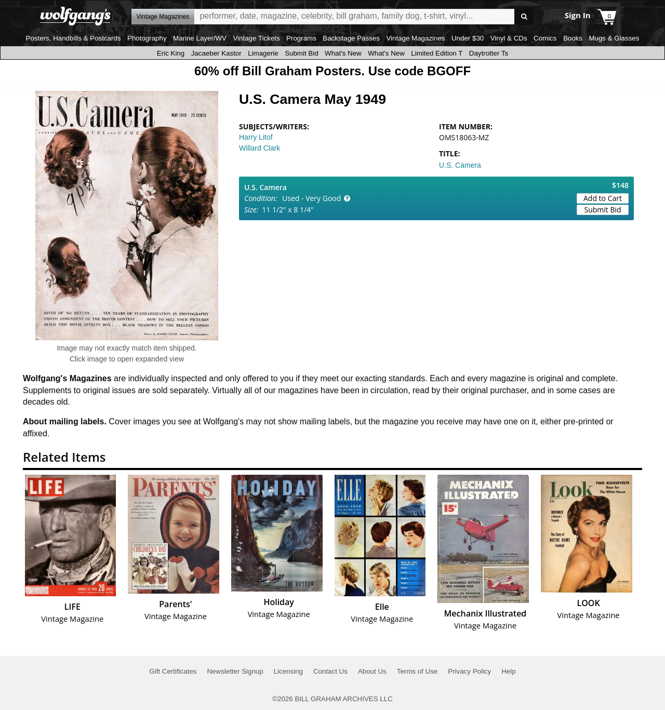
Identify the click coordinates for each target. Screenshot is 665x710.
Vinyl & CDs (508, 38)
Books (572, 38)
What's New (343, 53)
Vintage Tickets (256, 38)
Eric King (170, 53)
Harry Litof (256, 137)
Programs (301, 38)
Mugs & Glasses (614, 38)
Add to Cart (602, 198)
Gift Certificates (172, 671)
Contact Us (330, 671)
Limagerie (263, 53)
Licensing (288, 671)
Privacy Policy (469, 671)
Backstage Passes (351, 38)
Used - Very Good (311, 198)
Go (524, 17)
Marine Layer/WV (200, 38)
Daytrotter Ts (488, 53)
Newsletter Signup (235, 671)
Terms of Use (417, 671)
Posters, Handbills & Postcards (73, 38)
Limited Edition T (436, 53)
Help (508, 671)
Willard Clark (259, 148)
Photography (147, 38)
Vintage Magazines (415, 38)
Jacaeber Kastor (216, 53)
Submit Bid (301, 53)
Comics (545, 38)
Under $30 (467, 38)
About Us (372, 671)
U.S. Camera (460, 165)
